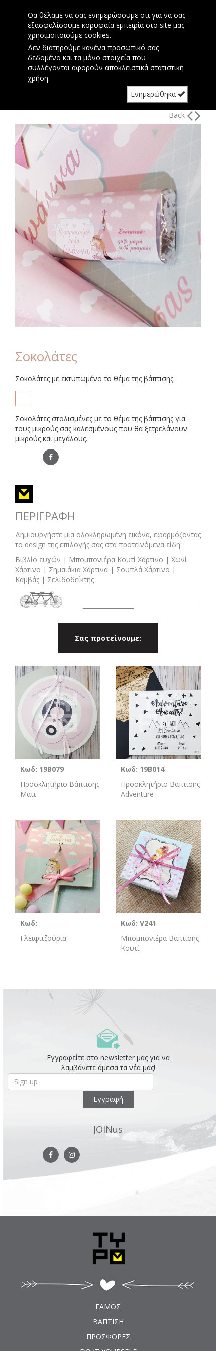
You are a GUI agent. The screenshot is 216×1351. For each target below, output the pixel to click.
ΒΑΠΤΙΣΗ (108, 1321)
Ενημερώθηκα (158, 94)
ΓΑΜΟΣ (108, 1306)
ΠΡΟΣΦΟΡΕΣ (108, 1336)
